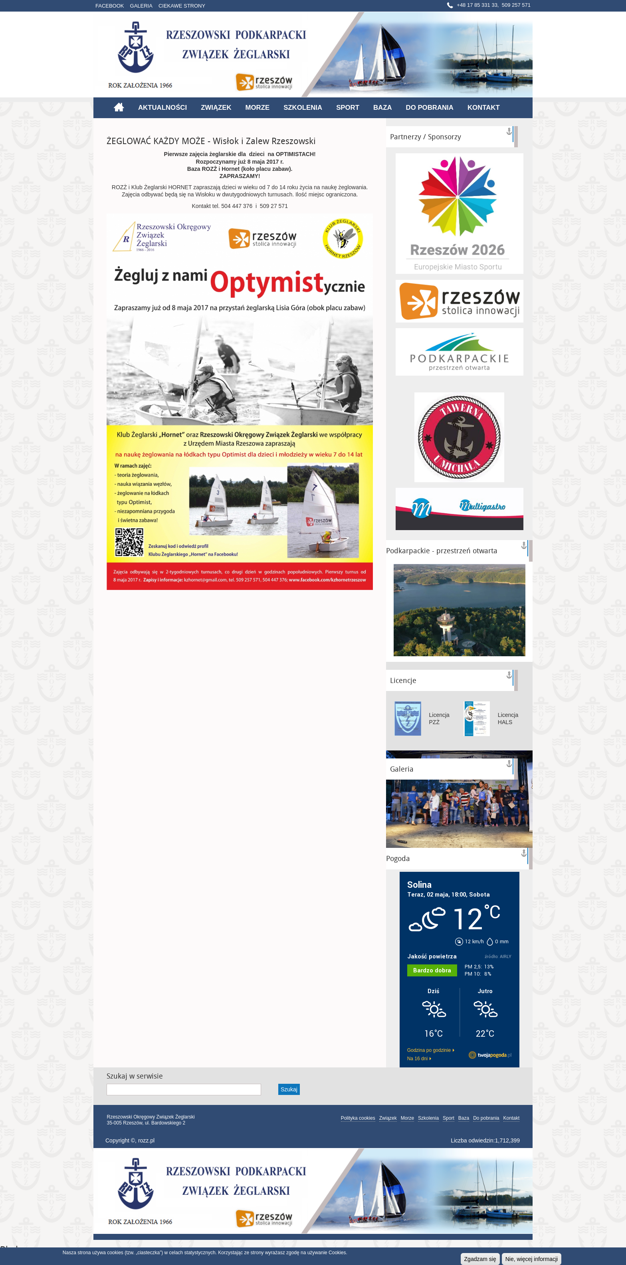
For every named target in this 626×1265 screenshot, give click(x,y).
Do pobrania (430, 107)
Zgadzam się (480, 1259)
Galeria (141, 6)
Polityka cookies (358, 1118)
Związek (216, 107)
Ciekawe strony (181, 6)
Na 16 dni (417, 1058)
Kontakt (484, 107)
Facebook (109, 6)
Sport (347, 107)
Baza (382, 107)
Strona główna (118, 107)
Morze (258, 107)
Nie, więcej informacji (531, 1259)
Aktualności (162, 107)
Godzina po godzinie (429, 1050)
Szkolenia (302, 107)
